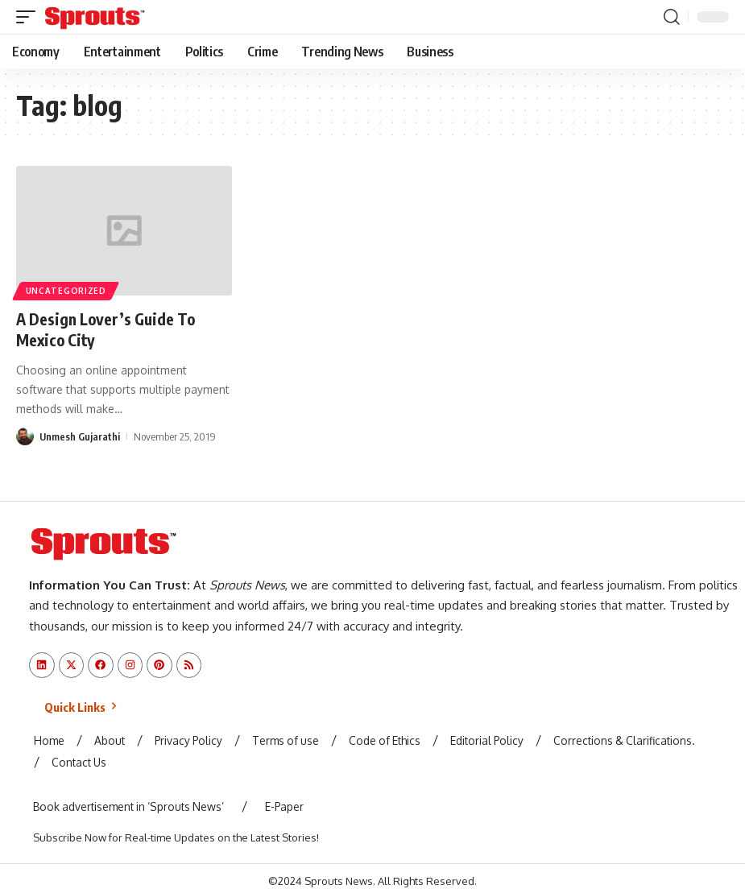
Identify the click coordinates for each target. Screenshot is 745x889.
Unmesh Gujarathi (80, 435)
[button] (29, 17)
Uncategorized (66, 291)
